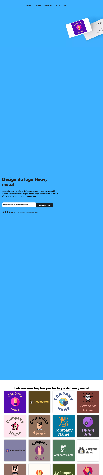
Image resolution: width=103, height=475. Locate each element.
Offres (56, 4)
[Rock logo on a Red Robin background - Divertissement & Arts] (88, 402)
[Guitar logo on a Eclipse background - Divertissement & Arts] (88, 426)
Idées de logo (46, 4)
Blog (63, 4)
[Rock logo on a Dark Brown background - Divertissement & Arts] (39, 402)
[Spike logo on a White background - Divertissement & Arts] (64, 402)
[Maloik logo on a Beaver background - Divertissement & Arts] (39, 426)
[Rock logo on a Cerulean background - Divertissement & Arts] (64, 426)
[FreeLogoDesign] (12, 4)
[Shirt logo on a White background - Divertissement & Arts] (88, 450)
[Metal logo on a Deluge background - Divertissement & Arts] (15, 450)
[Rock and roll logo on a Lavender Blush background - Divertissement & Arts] (15, 426)
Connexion (97, 4)
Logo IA (36, 4)
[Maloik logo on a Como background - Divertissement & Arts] (64, 450)
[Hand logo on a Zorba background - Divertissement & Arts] (39, 450)
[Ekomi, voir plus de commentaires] (20, 212)
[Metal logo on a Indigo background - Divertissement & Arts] (15, 402)
